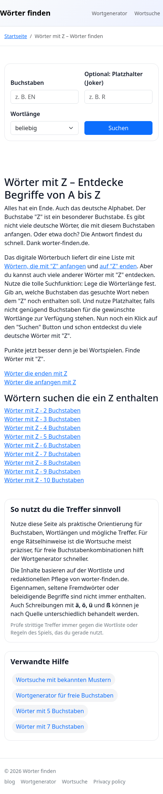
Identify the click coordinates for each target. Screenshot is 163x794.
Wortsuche (147, 13)
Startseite (15, 36)
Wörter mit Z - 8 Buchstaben (42, 463)
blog (9, 781)
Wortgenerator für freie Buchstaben (64, 695)
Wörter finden (25, 13)
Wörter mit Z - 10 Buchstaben (44, 480)
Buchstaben (27, 83)
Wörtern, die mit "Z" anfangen (45, 266)
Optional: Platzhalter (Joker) (113, 78)
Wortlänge (25, 114)
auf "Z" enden (118, 266)
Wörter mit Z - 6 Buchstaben (42, 445)
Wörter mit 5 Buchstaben (50, 711)
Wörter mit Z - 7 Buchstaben (42, 454)
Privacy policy (109, 781)
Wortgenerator (110, 13)
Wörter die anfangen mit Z (40, 382)
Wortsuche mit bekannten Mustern (63, 680)
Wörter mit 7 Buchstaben (50, 727)
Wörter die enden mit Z (35, 373)
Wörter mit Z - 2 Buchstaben (42, 410)
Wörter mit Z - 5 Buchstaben (42, 437)
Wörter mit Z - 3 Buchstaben (42, 419)
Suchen (118, 128)
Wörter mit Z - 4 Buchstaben (42, 428)
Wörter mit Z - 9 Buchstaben (42, 471)
